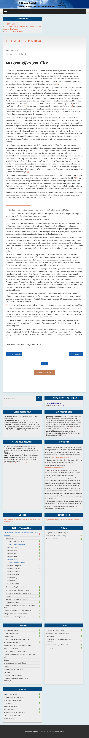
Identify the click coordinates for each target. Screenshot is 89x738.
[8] (76, 178)
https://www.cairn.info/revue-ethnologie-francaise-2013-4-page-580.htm (22, 520)
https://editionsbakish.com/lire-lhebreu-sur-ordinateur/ (63, 520)
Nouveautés (11, 23)
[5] (59, 120)
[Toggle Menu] (5, 11)
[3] (25, 106)
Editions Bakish (57, 731)
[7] (27, 172)
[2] (50, 88)
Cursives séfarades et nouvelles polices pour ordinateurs (22, 27)
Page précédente (14, 354)
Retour (44, 363)
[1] (57, 84)
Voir (70, 428)
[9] (54, 198)
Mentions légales (31, 731)
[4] (72, 106)
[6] (12, 128)
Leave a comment (44, 372)
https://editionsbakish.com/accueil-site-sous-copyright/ (21, 463)
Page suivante (76, 354)
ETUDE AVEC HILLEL (14, 31)
